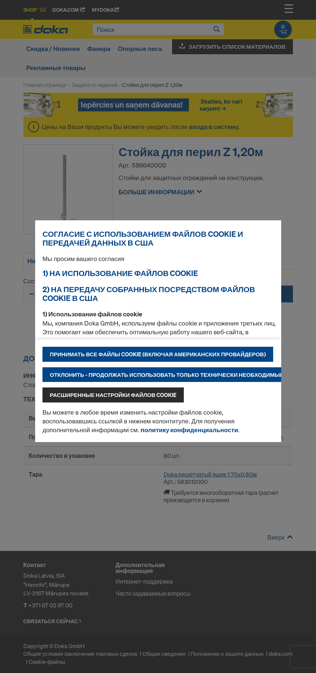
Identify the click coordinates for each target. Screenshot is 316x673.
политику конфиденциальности (189, 430)
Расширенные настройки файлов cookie (113, 394)
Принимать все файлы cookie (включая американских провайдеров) (158, 354)
